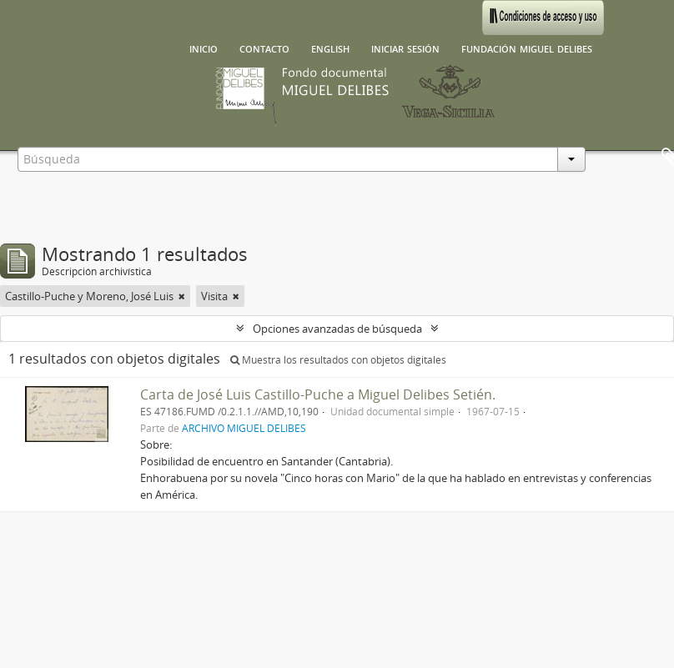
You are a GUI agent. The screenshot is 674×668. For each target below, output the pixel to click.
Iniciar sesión (405, 47)
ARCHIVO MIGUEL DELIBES (244, 427)
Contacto (264, 47)
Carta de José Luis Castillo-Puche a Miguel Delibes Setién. (317, 394)
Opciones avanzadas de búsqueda (337, 328)
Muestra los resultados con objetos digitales (338, 360)
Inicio (203, 47)
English (330, 47)
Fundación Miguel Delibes (526, 47)
